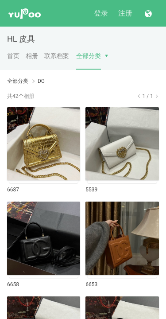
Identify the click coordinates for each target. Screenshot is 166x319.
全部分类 (88, 55)
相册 (32, 55)
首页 (13, 55)
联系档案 (56, 55)
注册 (125, 13)
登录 (101, 13)
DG (41, 81)
